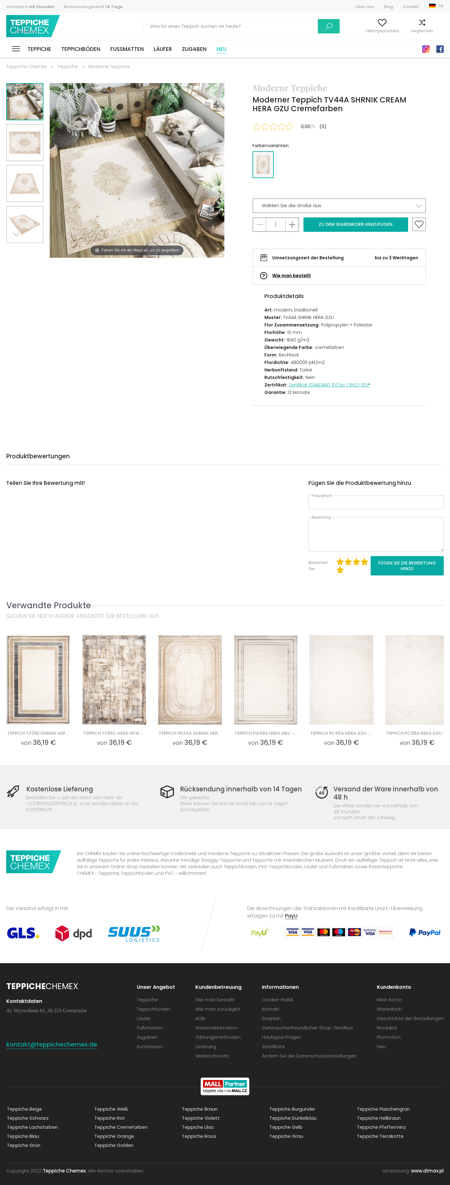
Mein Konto (321, 30)
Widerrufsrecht (212, 1049)
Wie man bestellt (291, 275)
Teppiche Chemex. (65, 1164)
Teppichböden (80, 49)
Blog (388, 7)
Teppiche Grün (23, 1139)
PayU (291, 909)
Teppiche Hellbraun (378, 1111)
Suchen (285, 26)
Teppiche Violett (200, 1111)
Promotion (389, 1031)
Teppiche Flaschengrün (383, 1102)
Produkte (387, 1021)
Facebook (440, 49)
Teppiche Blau (22, 1130)
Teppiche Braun (199, 1102)
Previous (32, 250)
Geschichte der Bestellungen (410, 1012)
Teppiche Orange (114, 1130)
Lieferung (205, 1040)
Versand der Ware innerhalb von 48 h (385, 793)
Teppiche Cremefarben (121, 1121)
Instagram (426, 49)
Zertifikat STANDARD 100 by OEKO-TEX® (329, 385)
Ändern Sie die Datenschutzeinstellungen (309, 1049)
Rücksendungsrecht (93, 7)
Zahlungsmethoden (218, 1031)
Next (17, 250)
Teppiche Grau (286, 1130)
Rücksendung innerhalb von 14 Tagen (241, 789)
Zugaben (194, 49)
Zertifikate (273, 1040)
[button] (339, 205)
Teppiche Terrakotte (380, 1130)
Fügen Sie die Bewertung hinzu (407, 566)
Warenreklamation (216, 1021)
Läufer (163, 49)
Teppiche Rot (109, 1111)
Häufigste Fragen (281, 1031)
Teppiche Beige (24, 1102)
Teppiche (39, 49)
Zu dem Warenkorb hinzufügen (355, 224)
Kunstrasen (149, 1040)
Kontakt (411, 7)
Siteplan (271, 1012)
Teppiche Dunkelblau (293, 1111)
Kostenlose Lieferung (61, 789)
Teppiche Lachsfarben (32, 1121)
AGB (200, 1012)
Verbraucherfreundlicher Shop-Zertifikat (307, 1021)
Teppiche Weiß (111, 1102)
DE (441, 6)
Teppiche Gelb (286, 1121)
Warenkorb (433, 30)
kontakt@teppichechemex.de (56, 1038)
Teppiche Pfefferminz (381, 1121)
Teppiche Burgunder (292, 1102)
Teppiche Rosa (198, 1130)
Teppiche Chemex (33, 26)
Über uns (365, 7)
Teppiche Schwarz (27, 1111)
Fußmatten (127, 49)
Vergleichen (400, 30)
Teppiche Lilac (197, 1121)
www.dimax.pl (427, 1164)
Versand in (30, 7)
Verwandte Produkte (48, 605)
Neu (222, 49)
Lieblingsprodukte (360, 30)
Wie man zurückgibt (217, 1002)
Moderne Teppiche (109, 66)
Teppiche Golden (114, 1139)
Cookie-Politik (277, 993)
